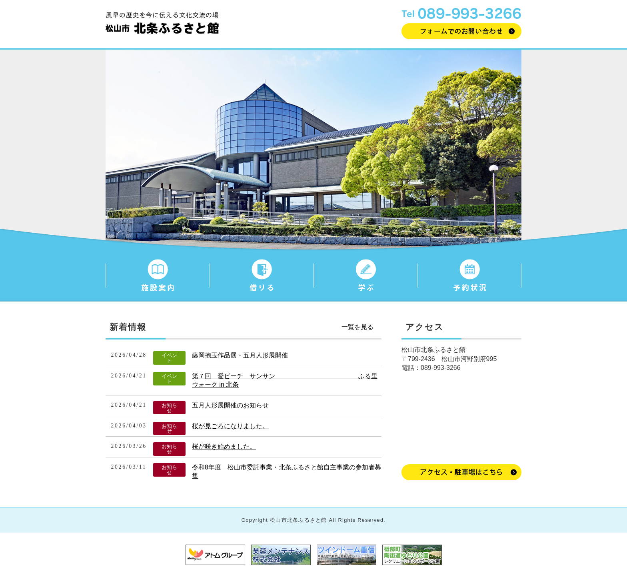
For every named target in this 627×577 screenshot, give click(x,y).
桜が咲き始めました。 (224, 446)
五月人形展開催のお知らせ (230, 405)
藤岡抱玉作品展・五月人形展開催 (240, 355)
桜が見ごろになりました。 (230, 426)
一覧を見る (357, 326)
